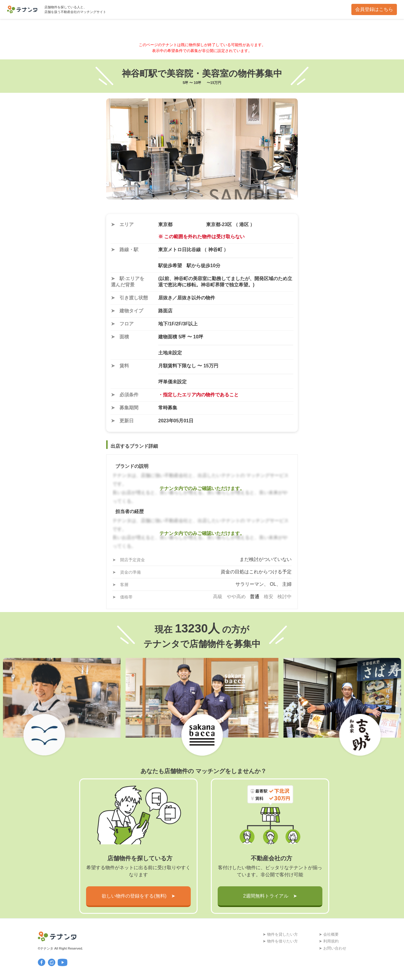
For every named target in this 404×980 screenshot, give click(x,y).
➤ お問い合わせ (332, 948)
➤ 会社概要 (329, 934)
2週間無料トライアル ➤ (270, 895)
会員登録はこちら (374, 9)
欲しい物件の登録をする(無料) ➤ (138, 895)
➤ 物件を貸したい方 (280, 934)
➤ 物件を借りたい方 (280, 941)
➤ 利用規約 (329, 941)
